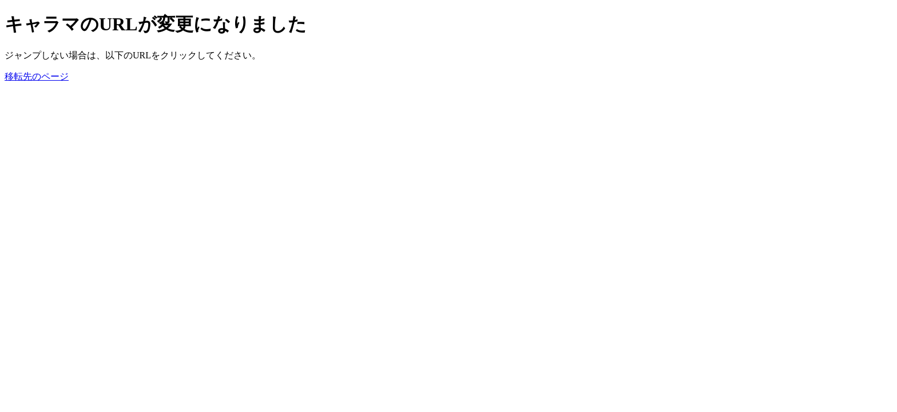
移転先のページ (37, 76)
